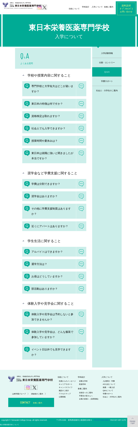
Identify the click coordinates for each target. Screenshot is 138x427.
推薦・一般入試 (109, 387)
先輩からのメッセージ (67, 381)
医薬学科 (82, 384)
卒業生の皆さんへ (86, 396)
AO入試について (109, 384)
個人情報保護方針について (9, 425)
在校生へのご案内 (86, 393)
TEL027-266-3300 (101, 420)
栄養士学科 (83, 381)
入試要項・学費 (109, 381)
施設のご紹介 (64, 391)
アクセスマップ (65, 394)
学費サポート (108, 394)
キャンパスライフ (65, 387)
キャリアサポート (65, 384)
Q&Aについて (108, 391)
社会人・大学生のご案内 (112, 397)
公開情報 (62, 397)
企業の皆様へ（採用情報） (89, 399)
